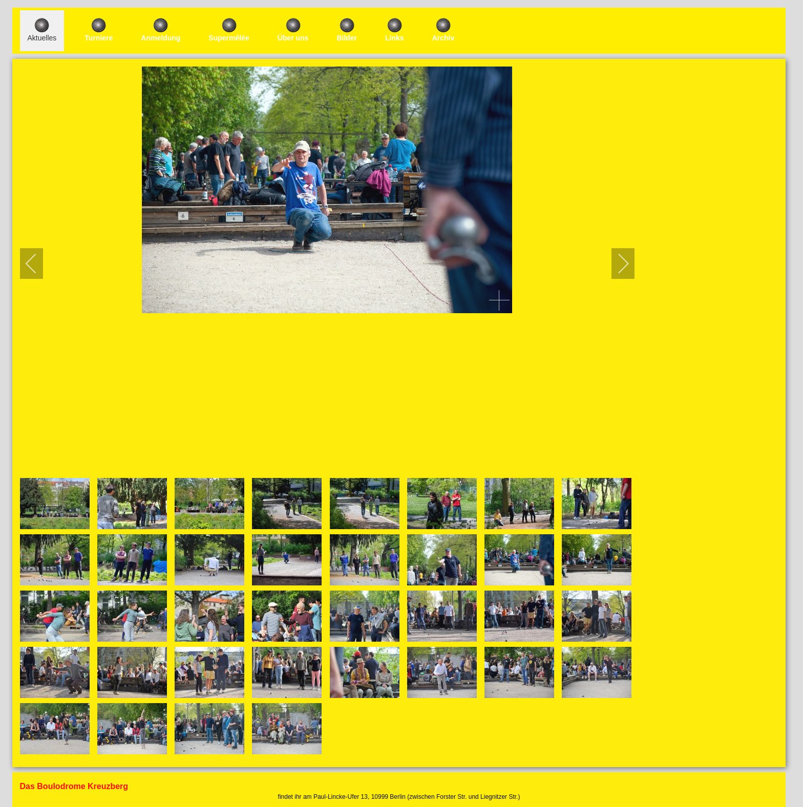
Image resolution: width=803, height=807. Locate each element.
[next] (617, 263)
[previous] (38, 263)
